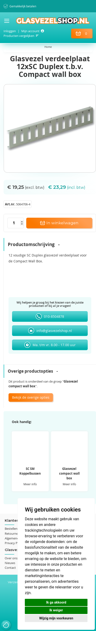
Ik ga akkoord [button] (56, 602)
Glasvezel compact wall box (69, 473)
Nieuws (10, 563)
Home (48, 47)
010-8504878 (54, 316)
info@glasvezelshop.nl (54, 330)
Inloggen (10, 31)
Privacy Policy (14, 543)
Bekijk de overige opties (30, 397)
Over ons (11, 558)
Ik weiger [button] (56, 610)
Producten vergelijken (19, 36)
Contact (10, 567)
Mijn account (30, 31)
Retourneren (14, 533)
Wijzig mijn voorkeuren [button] (56, 618)
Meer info (30, 484)
